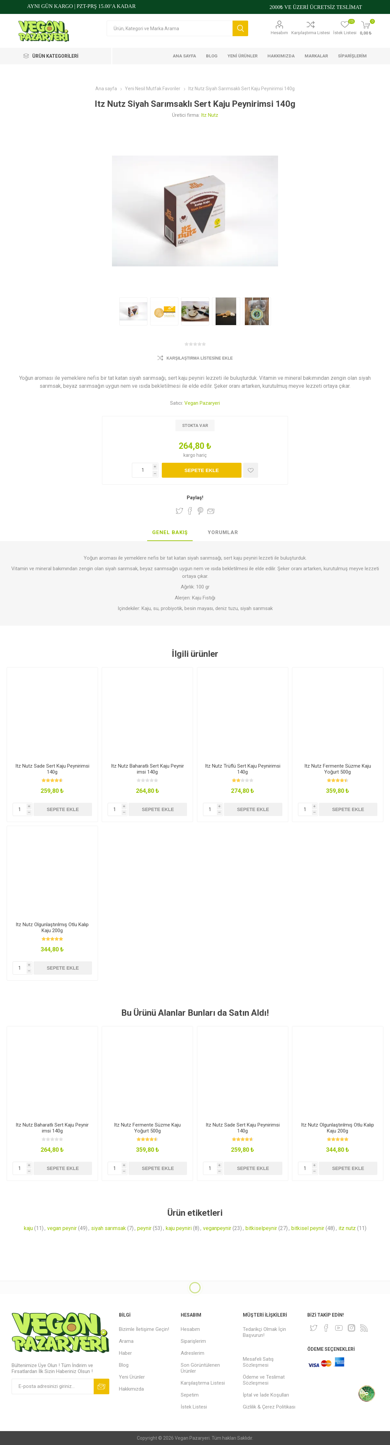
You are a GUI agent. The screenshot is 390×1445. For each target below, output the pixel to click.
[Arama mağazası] (170, 28)
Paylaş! (195, 498)
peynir (144, 1228)
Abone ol (101, 1386)
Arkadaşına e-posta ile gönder (211, 511)
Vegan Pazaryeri (202, 403)
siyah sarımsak (108, 1228)
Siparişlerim (193, 1341)
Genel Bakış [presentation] (170, 532)
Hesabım (279, 32)
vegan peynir (62, 1228)
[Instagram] (351, 1328)
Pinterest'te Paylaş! (200, 511)
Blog (124, 1365)
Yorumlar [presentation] (223, 532)
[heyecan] (313, 1328)
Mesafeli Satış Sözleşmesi (258, 1362)
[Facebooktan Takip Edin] (326, 1328)
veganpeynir (217, 1228)
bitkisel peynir (307, 1228)
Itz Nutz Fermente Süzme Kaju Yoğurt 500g (337, 769)
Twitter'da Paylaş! (179, 511)
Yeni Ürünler (132, 1377)
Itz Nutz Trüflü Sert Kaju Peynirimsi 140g (242, 769)
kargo (189, 455)
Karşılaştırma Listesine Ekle (199, 358)
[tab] (170, 532)
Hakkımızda (131, 1389)
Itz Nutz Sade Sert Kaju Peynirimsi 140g (52, 769)
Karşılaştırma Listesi (310, 32)
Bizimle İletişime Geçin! (144, 1329)
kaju (28, 1228)
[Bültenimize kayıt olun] (53, 1386)
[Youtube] (339, 1328)
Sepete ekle (201, 470)
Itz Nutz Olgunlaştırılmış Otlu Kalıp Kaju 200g (52, 927)
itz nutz (347, 1228)
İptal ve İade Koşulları (266, 1395)
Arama (240, 28)
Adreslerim (192, 1353)
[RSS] (364, 1328)
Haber (125, 1353)
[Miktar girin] (145, 470)
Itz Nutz (209, 115)
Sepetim (190, 1395)
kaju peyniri (179, 1228)
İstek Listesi (194, 1407)
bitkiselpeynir (261, 1228)
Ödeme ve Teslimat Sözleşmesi (264, 1380)
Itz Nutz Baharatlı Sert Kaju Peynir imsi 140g (147, 769)
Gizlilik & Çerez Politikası (269, 1407)
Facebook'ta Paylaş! (190, 511)
